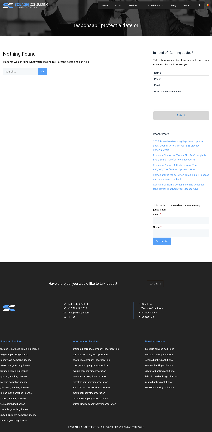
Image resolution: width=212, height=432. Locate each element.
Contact (187, 5)
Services (137, 5)
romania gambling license (14, 409)
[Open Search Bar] (199, 5)
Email (157, 214)
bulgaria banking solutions (159, 348)
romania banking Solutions (160, 387)
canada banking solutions (159, 354)
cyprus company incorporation (89, 370)
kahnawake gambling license (16, 359)
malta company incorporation (89, 392)
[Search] (42, 71)
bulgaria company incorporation (90, 354)
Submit (181, 115)
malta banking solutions (158, 382)
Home (105, 5)
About (118, 5)
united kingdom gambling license (18, 414)
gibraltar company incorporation (90, 382)
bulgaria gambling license (14, 354)
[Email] (181, 220)
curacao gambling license (14, 370)
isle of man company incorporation (92, 387)
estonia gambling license (14, 382)
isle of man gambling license (16, 392)
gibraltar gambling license (14, 387)
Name (157, 227)
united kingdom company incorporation (94, 403)
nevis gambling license (12, 403)
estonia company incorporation (90, 376)
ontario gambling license (13, 420)
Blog (173, 5)
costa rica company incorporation (91, 359)
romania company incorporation (90, 398)
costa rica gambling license (15, 365)
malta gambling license (13, 398)
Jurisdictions (158, 5)
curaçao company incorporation (90, 365)
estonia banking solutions (159, 365)
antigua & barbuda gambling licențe (19, 348)
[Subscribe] (162, 241)
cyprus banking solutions (159, 359)
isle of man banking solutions (161, 376)
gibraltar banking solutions (160, 370)
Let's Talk (155, 283)
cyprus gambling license (13, 376)
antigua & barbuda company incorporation (96, 348)
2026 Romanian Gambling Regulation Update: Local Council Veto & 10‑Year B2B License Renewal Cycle (178, 145)
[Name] (181, 233)
